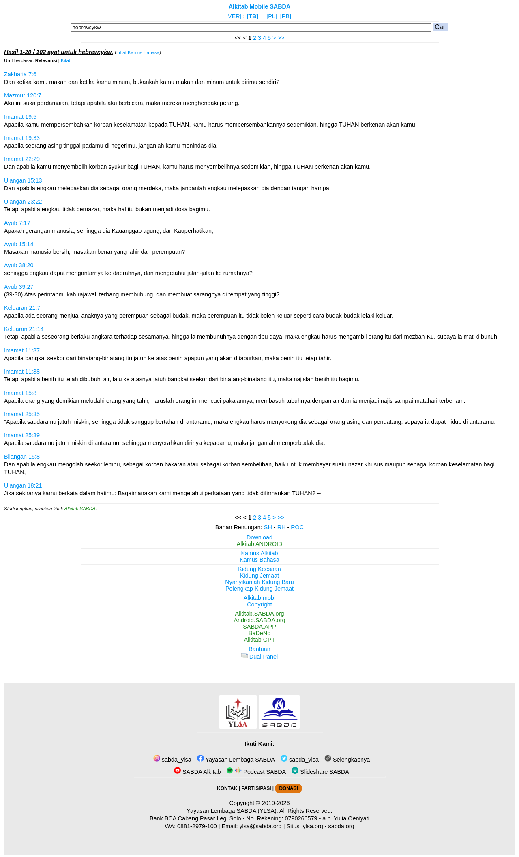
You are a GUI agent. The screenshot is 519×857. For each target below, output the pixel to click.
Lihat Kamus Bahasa (137, 52)
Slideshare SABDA (320, 772)
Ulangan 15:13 (23, 180)
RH (281, 527)
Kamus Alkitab (259, 553)
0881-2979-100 (197, 826)
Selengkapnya (347, 759)
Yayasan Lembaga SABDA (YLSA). (232, 811)
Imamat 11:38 (22, 371)
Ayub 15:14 (19, 244)
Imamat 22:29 (22, 159)
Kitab (66, 60)
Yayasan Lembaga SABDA (236, 759)
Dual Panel (259, 656)
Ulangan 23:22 (23, 201)
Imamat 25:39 (22, 435)
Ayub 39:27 (19, 287)
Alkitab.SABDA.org (259, 613)
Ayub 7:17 (17, 223)
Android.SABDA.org (259, 620)
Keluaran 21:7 (22, 308)
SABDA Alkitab (197, 772)
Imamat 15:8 (20, 393)
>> (280, 37)
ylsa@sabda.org (260, 826)
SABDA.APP (259, 626)
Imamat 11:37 (22, 350)
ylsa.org (312, 826)
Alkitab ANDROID (260, 544)
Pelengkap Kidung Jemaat (259, 588)
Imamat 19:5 (20, 117)
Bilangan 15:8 (22, 456)
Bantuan (259, 649)
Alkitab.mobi (259, 598)
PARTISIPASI (256, 788)
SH (268, 527)
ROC (297, 527)
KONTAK (227, 788)
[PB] (285, 16)
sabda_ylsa (172, 759)
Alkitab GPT (259, 639)
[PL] (271, 16)
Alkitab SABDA (80, 508)
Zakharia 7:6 (20, 74)
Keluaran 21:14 (24, 329)
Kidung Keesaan (259, 569)
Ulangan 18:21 (23, 485)
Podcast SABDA (256, 772)
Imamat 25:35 (22, 414)
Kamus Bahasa (259, 559)
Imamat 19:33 (22, 138)
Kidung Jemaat (259, 575)
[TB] (252, 16)
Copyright (259, 604)
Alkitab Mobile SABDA (260, 6)
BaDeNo (259, 633)
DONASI (288, 788)
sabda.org (341, 826)
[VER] (234, 16)
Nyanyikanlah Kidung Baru (259, 582)
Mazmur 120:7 (22, 95)
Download (259, 537)
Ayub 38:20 (19, 265)
